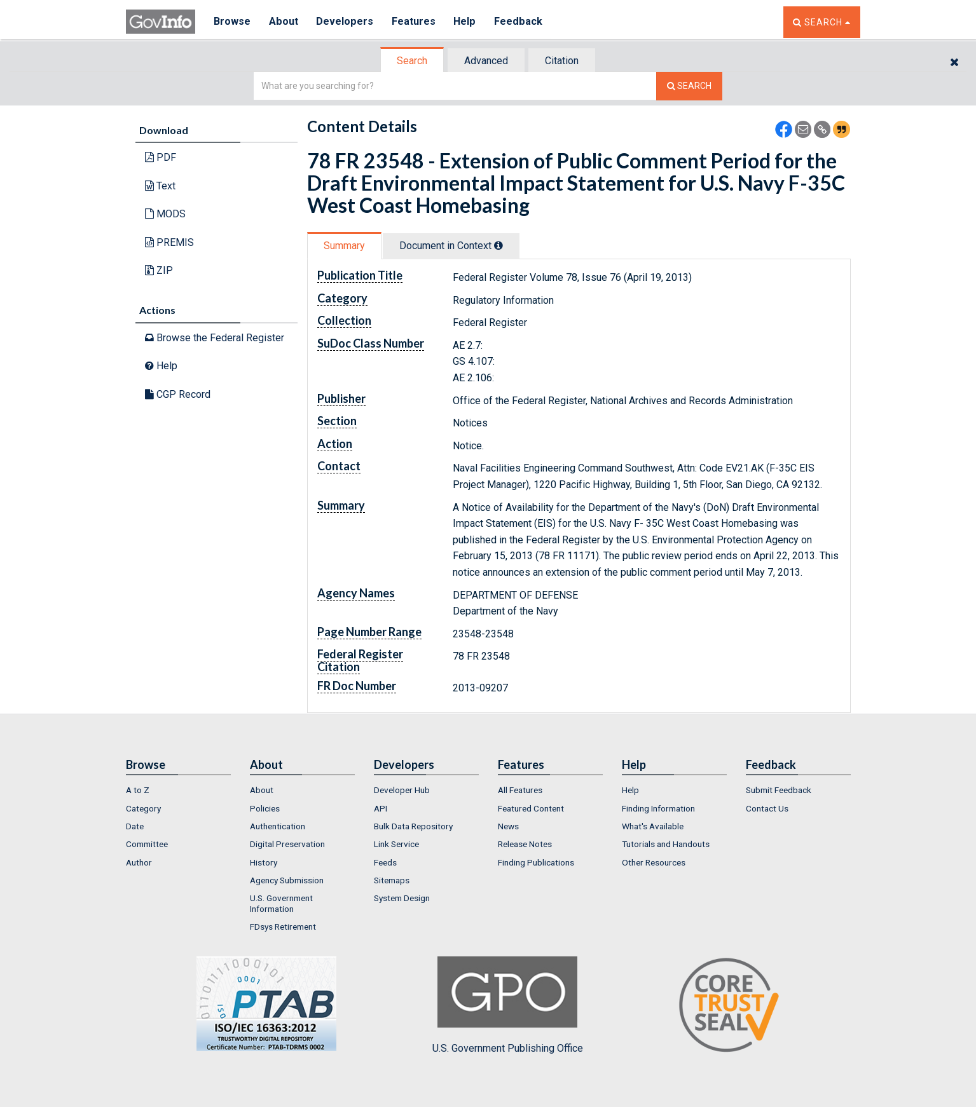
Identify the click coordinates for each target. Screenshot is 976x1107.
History (263, 862)
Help (467, 22)
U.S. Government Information (281, 903)
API (380, 808)
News (508, 826)
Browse (232, 22)
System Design (402, 898)
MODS (165, 214)
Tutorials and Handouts (666, 844)
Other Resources (653, 862)
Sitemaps (391, 880)
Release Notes (525, 844)
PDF (160, 157)
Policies (265, 808)
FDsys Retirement (283, 926)
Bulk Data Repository (413, 826)
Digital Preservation (287, 844)
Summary (344, 246)
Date (135, 826)
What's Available (653, 826)
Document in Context (451, 246)
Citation (562, 61)
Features (415, 22)
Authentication (277, 826)
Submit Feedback (778, 790)
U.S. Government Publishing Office (507, 1005)
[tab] (412, 60)
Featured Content (531, 808)
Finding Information (658, 808)
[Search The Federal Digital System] (689, 86)
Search (412, 61)
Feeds (385, 862)
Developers (346, 22)
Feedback (520, 22)
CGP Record (177, 394)
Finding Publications (536, 862)
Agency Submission (287, 880)
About (284, 22)
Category (143, 808)
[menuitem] (178, 790)
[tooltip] (498, 245)
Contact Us (767, 808)
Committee (147, 844)
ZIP (159, 270)
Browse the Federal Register (214, 338)
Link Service (396, 844)
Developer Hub (402, 790)
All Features (520, 790)
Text (160, 186)
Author (139, 862)
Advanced (486, 61)
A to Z (137, 790)
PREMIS (169, 242)
